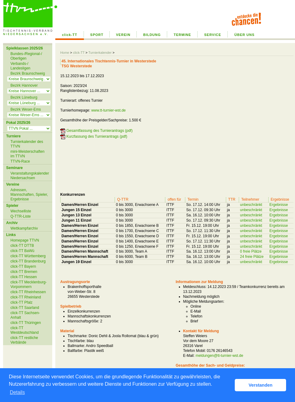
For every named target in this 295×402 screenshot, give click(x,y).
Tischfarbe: (77, 341)
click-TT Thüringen (25, 323)
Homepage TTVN (24, 240)
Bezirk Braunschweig (27, 73)
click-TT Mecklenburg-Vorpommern (28, 284)
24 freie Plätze (252, 256)
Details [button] (17, 392)
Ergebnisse (278, 205)
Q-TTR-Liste (20, 216)
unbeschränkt (251, 205)
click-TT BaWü (22, 251)
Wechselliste (20, 211)
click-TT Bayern (23, 266)
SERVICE (212, 35)
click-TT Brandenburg (28, 261)
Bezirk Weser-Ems (25, 109)
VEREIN (123, 35)
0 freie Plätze (251, 251)
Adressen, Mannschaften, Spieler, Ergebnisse (29, 194)
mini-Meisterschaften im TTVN (27, 153)
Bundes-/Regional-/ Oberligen (26, 56)
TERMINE (182, 35)
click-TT (69, 35)
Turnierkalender (100, 52)
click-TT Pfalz (21, 302)
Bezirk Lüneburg (23, 97)
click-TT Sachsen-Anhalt (25, 315)
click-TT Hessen (23, 277)
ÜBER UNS (244, 35)
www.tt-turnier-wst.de (108, 110)
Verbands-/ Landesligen (20, 65)
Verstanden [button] (261, 385)
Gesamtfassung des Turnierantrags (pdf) (99, 130)
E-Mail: (189, 355)
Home (64, 52)
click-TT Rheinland (25, 297)
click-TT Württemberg (27, 256)
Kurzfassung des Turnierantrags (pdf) (96, 136)
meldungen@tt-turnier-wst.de (219, 355)
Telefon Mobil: (194, 351)
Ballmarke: (76, 346)
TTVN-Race (20, 161)
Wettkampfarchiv (24, 228)
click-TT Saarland (24, 307)
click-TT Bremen (23, 272)
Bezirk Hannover (24, 85)
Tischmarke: (78, 336)
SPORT (97, 35)
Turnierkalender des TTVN (26, 144)
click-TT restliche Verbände (24, 340)
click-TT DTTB (22, 245)
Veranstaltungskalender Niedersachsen (29, 175)
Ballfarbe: (75, 351)
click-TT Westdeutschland (24, 330)
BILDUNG (152, 35)
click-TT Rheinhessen (28, 292)
